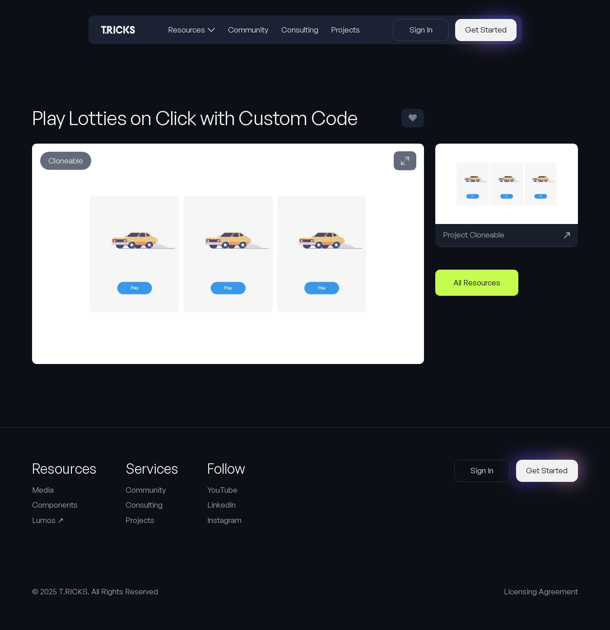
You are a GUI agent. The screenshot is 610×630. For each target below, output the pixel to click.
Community (146, 490)
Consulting (144, 504)
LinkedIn (221, 504)
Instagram (224, 520)
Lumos (48, 520)
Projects (140, 520)
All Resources (476, 282)
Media (43, 490)
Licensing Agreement (541, 591)
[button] (192, 29)
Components (55, 504)
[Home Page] (118, 29)
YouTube (222, 490)
